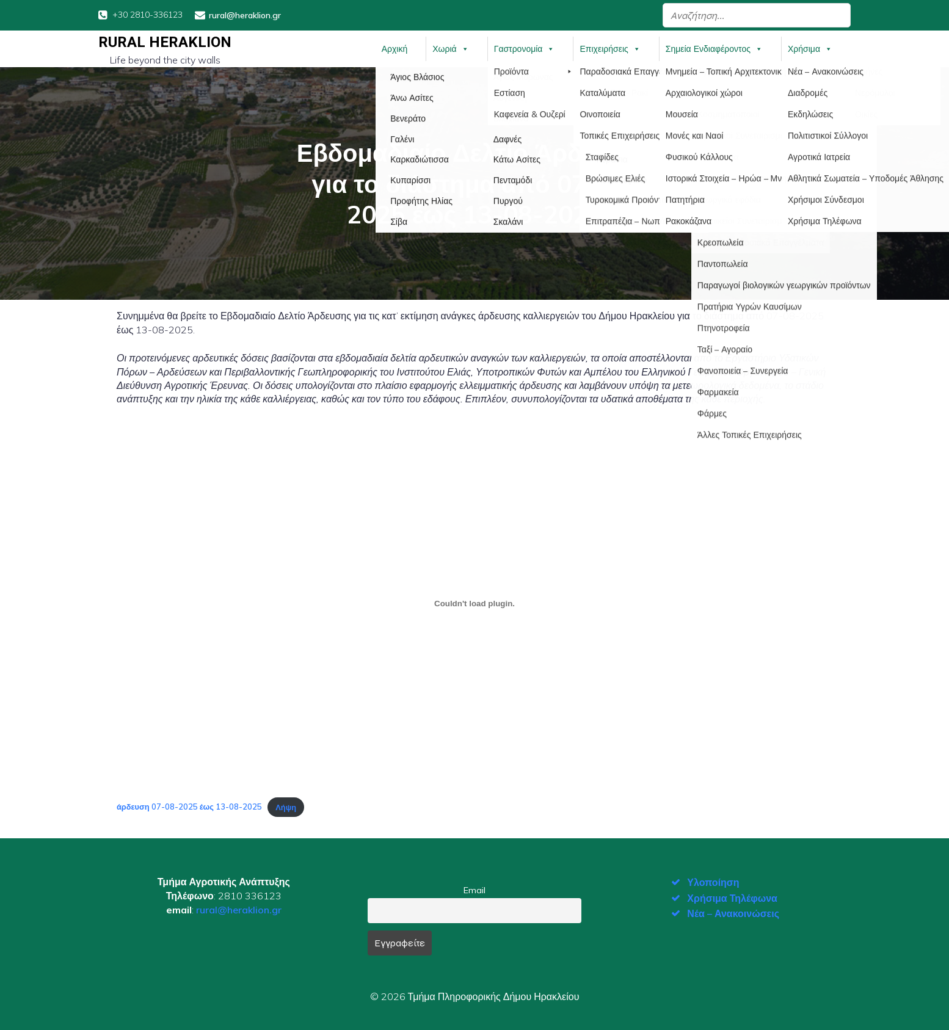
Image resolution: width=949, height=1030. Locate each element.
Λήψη (285, 806)
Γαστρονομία (524, 48)
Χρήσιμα (810, 48)
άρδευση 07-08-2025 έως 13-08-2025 (189, 806)
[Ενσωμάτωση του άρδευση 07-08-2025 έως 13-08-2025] (474, 602)
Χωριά (450, 48)
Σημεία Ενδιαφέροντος (714, 48)
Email (474, 889)
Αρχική (395, 48)
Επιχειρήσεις (610, 48)
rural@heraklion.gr (239, 908)
